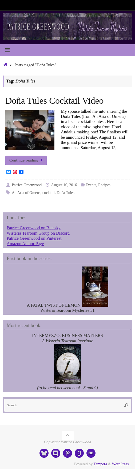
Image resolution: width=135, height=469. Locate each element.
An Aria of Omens (26, 192)
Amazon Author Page (25, 243)
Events (91, 185)
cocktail (48, 192)
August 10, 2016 (64, 185)
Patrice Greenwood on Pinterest (34, 238)
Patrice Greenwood (27, 185)
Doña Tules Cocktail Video (54, 101)
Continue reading (27, 160)
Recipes (104, 185)
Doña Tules (65, 192)
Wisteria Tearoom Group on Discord (38, 233)
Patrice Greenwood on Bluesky (34, 228)
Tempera (100, 464)
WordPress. (121, 464)
